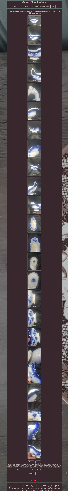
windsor (25, 488)
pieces (34, 490)
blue (42, 488)
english (49, 486)
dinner (27, 490)
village (41, 490)
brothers (12, 488)
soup (28, 488)
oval (39, 488)
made (45, 488)
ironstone (46, 490)
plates (57, 486)
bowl (16, 490)
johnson (25, 486)
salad (31, 490)
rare (36, 488)
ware (18, 488)
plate (37, 490)
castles (32, 488)
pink (23, 490)
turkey (55, 488)
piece (59, 488)
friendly (37, 486)
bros (44, 486)
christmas (20, 490)
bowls (49, 490)
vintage (31, 486)
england (50, 488)
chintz (52, 490)
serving (21, 488)
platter (52, 486)
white (41, 486)
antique (10, 486)
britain (14, 486)
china (19, 486)
